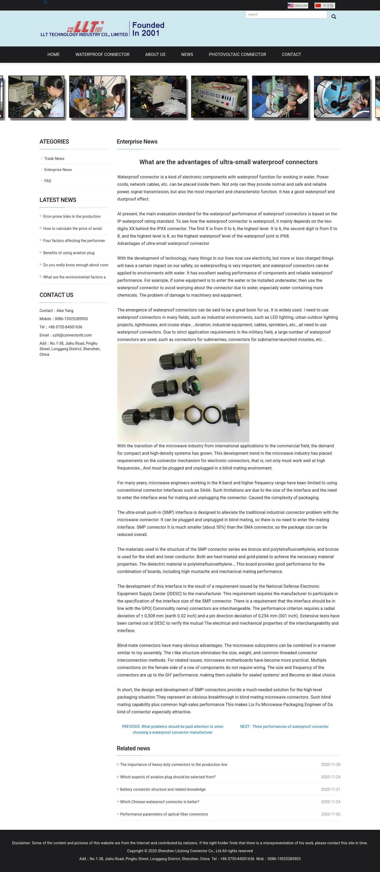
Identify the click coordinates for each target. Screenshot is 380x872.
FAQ (47, 181)
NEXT (284, 726)
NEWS (187, 54)
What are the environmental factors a (74, 277)
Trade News (54, 159)
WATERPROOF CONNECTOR (102, 54)
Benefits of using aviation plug (68, 253)
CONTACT (291, 54)
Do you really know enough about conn (75, 265)
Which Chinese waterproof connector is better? (160, 802)
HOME (54, 54)
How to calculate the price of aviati (72, 228)
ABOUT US (155, 54)
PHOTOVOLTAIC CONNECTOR (237, 54)
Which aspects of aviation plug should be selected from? (168, 777)
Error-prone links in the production (72, 216)
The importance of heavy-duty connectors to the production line (173, 764)
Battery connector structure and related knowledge (163, 789)
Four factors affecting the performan (74, 241)
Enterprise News (58, 170)
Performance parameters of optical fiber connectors (164, 814)
